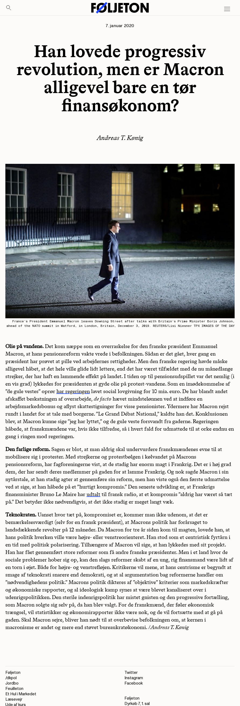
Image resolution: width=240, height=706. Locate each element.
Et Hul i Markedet (20, 694)
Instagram (133, 678)
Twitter (131, 672)
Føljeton (12, 672)
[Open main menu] (227, 9)
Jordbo (12, 683)
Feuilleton (14, 689)
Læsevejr (13, 699)
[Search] (8, 8)
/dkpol (11, 678)
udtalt (93, 494)
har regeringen (73, 391)
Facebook (133, 683)
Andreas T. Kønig (120, 138)
